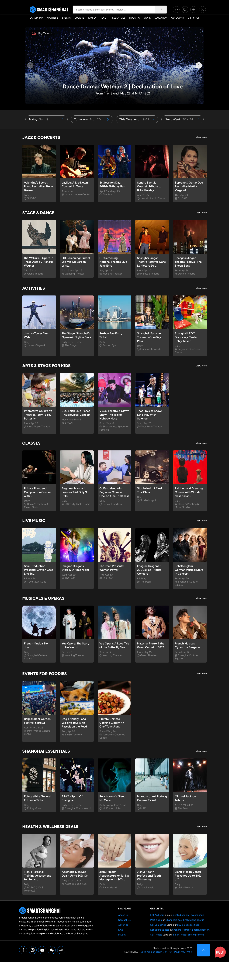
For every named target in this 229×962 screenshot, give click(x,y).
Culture (79, 18)
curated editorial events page (188, 915)
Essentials (118, 18)
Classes (31, 443)
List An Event (157, 915)
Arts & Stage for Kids (46, 365)
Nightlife (52, 18)
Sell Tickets (156, 934)
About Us (123, 915)
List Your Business (159, 929)
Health (104, 18)
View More (201, 137)
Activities (33, 288)
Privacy (122, 934)
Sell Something (158, 924)
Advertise (123, 924)
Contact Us (124, 919)
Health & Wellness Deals (50, 826)
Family (92, 18)
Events (66, 18)
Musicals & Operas (43, 598)
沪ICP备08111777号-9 (181, 952)
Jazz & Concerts (41, 137)
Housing (134, 18)
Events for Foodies (44, 673)
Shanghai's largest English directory (191, 929)
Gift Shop (193, 18)
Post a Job (156, 919)
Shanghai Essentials (46, 751)
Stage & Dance (38, 212)
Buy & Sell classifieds (188, 924)
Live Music (33, 520)
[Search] (161, 9)
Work (147, 18)
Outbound (177, 18)
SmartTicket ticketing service (188, 934)
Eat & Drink (36, 18)
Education (160, 18)
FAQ (120, 929)
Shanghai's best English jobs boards (185, 919)
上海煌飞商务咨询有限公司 (153, 952)
